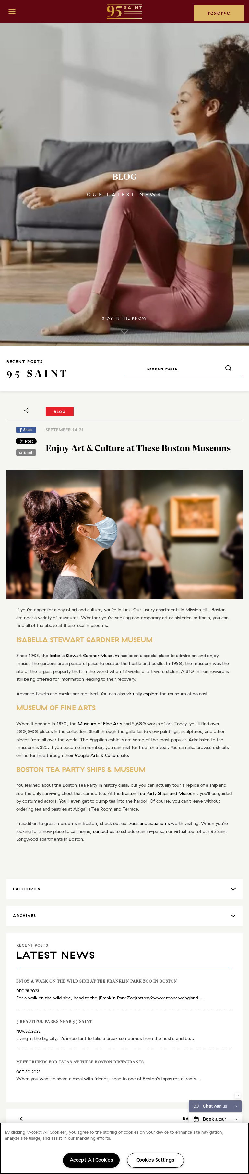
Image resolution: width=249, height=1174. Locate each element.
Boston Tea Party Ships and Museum (159, 793)
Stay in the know (124, 326)
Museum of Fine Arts (100, 724)
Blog (59, 412)
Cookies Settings (155, 1160)
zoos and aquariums (149, 823)
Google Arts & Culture (97, 755)
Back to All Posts (124, 1119)
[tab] (124, 889)
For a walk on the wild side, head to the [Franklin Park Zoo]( (76, 998)
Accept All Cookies (91, 1160)
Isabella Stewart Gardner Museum (84, 655)
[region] (124, 1148)
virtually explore (142, 694)
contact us (103, 831)
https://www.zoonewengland (167, 998)
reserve (219, 12)
